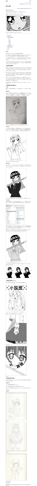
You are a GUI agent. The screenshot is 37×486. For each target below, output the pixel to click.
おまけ (8, 49)
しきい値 (7, 129)
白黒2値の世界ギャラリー (10, 45)
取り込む (10, 41)
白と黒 (6, 484)
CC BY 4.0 (12, 484)
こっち (13, 32)
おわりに (8, 48)
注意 (9, 38)
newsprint (10, 44)
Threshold (27, 128)
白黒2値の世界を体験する (10, 37)
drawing (25, 8)
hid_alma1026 (10, 386)
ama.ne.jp (30, 2)
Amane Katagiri (15, 484)
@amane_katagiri (19, 53)
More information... (8, 482)
